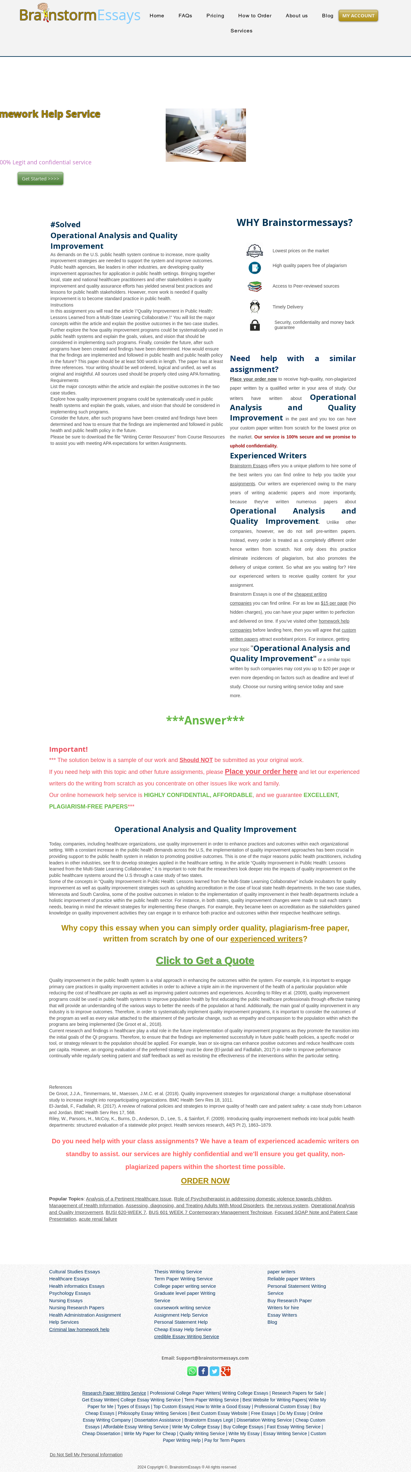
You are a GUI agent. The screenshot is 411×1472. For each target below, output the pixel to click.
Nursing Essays (66, 1300)
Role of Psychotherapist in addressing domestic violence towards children (252, 1198)
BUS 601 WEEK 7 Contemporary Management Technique (210, 1212)
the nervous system (287, 1205)
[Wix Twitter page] (214, 1371)
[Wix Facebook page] (203, 1371)
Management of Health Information (86, 1205)
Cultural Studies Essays (74, 1271)
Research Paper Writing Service (114, 1393)
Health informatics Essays (77, 1286)
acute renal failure (98, 1219)
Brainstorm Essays (248, 465)
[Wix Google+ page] (226, 1371)
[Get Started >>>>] (40, 178)
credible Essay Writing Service (186, 1336)
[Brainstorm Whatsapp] (192, 1371)
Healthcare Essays (69, 1278)
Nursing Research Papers (76, 1307)
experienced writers (266, 938)
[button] (241, 30)
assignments (242, 483)
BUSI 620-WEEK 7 (126, 1212)
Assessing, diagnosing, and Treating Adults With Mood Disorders (195, 1205)
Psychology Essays (70, 1293)
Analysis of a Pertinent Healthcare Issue (128, 1198)
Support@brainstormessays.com (212, 1358)
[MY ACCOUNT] (358, 15)
